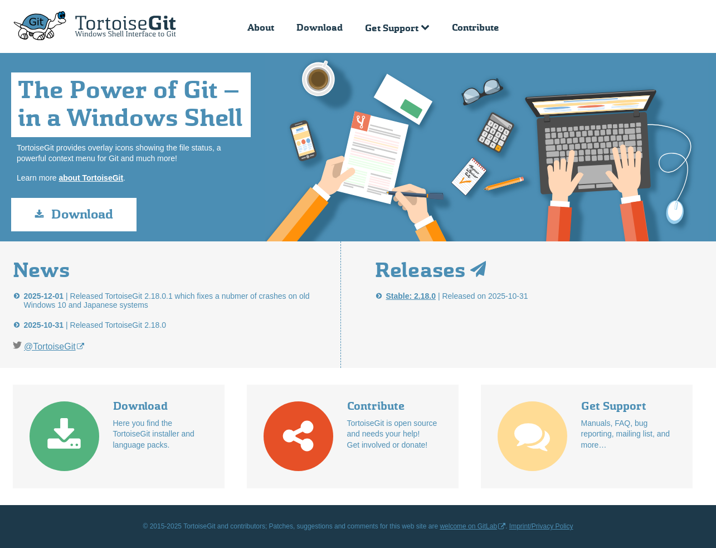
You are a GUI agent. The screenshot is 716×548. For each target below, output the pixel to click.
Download (319, 27)
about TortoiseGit (91, 177)
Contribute (475, 27)
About (260, 27)
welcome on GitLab (468, 526)
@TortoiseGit (50, 346)
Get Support (391, 28)
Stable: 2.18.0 (411, 296)
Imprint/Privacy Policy (541, 526)
